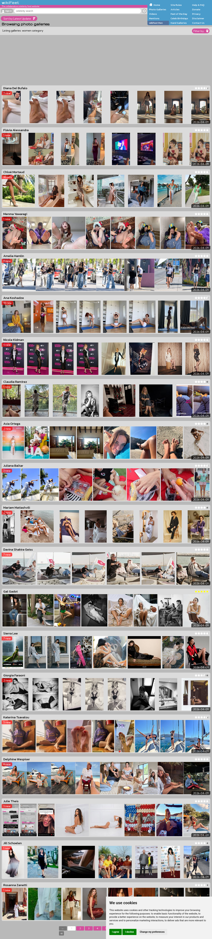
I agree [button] (115, 932)
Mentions (154, 18)
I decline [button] (129, 932)
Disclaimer (198, 18)
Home (157, 5)
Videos (153, 14)
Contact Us (198, 23)
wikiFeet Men (156, 23)
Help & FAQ (198, 5)
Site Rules (176, 5)
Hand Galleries (179, 23)
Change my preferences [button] (152, 932)
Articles (175, 9)
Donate (196, 9)
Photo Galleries (157, 9)
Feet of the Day (179, 14)
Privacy (196, 14)
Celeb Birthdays (179, 18)
